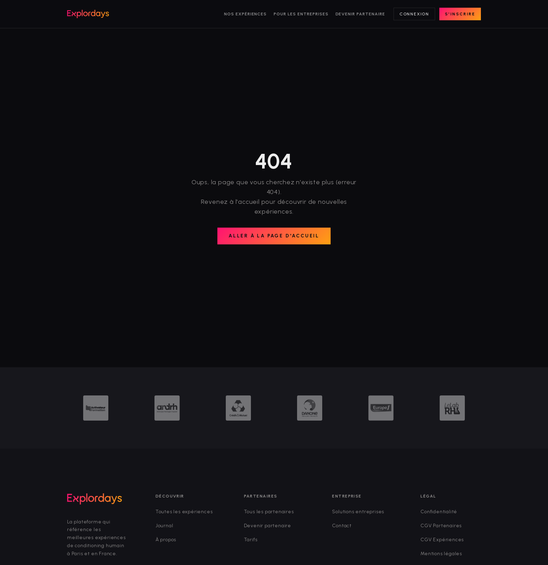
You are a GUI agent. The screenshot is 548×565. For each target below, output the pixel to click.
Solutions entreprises (358, 512)
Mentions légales (441, 554)
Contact (342, 526)
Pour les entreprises (301, 14)
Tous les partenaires (269, 512)
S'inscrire (460, 14)
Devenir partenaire (360, 14)
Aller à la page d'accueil (274, 236)
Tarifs (251, 540)
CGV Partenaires (441, 526)
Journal (164, 526)
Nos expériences (245, 14)
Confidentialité (438, 512)
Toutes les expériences (184, 512)
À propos (166, 540)
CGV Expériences (442, 540)
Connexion (414, 14)
